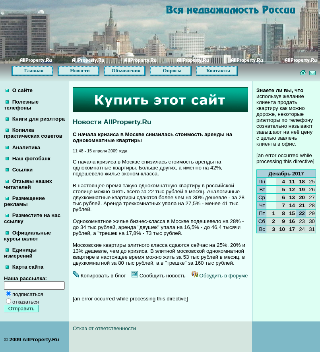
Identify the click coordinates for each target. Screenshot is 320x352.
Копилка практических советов (33, 133)
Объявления (126, 70)
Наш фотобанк (28, 159)
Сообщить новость (159, 276)
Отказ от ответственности (104, 328)
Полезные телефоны (21, 105)
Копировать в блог (99, 276)
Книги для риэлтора (35, 119)
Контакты (218, 70)
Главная (34, 70)
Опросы (172, 70)
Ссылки (19, 170)
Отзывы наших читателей (28, 184)
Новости (79, 70)
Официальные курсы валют (27, 236)
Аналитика (23, 147)
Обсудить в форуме (220, 276)
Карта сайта (24, 267)
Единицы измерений (20, 253)
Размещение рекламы (24, 201)
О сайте (19, 90)
